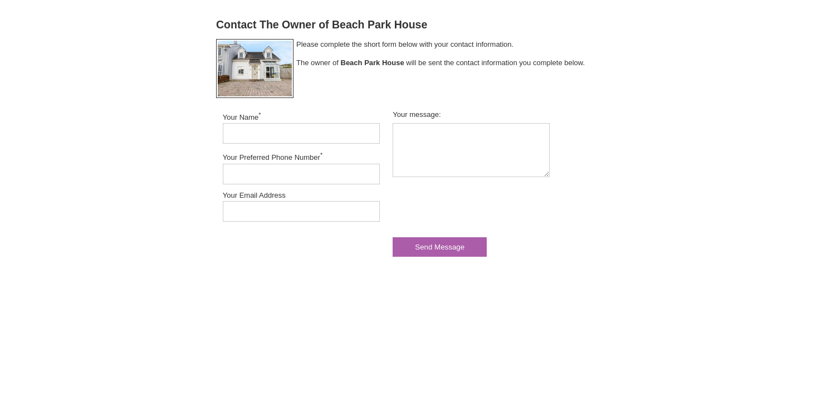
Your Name (242, 116)
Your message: (417, 114)
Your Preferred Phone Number (272, 156)
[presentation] (477, 207)
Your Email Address (254, 195)
